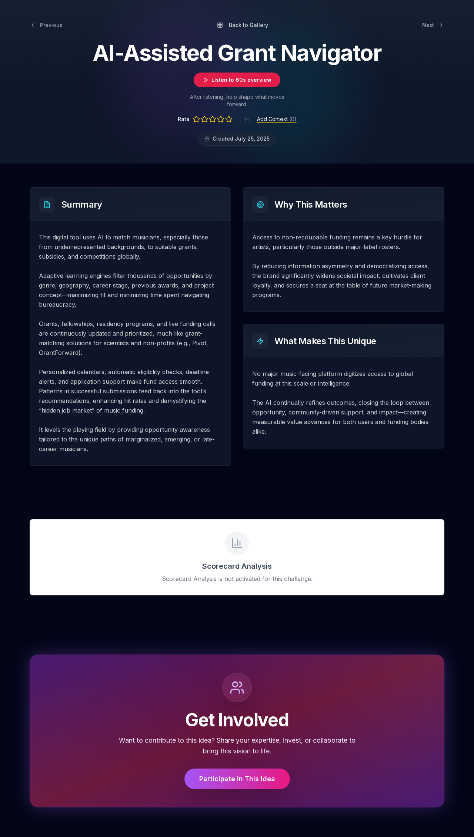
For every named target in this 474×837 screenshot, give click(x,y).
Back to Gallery (242, 25)
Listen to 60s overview (237, 80)
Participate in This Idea (237, 779)
